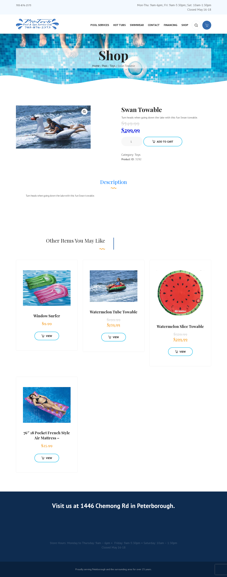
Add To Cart (162, 141)
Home (96, 66)
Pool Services (99, 25)
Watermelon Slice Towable (180, 326)
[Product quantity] (132, 141)
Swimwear (137, 25)
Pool (104, 66)
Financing (170, 25)
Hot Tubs (119, 25)
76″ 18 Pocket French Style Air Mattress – (46, 435)
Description (113, 181)
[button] (84, 112)
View (46, 336)
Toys (112, 66)
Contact (154, 25)
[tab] (113, 183)
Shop (184, 25)
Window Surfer (46, 315)
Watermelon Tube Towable (113, 311)
